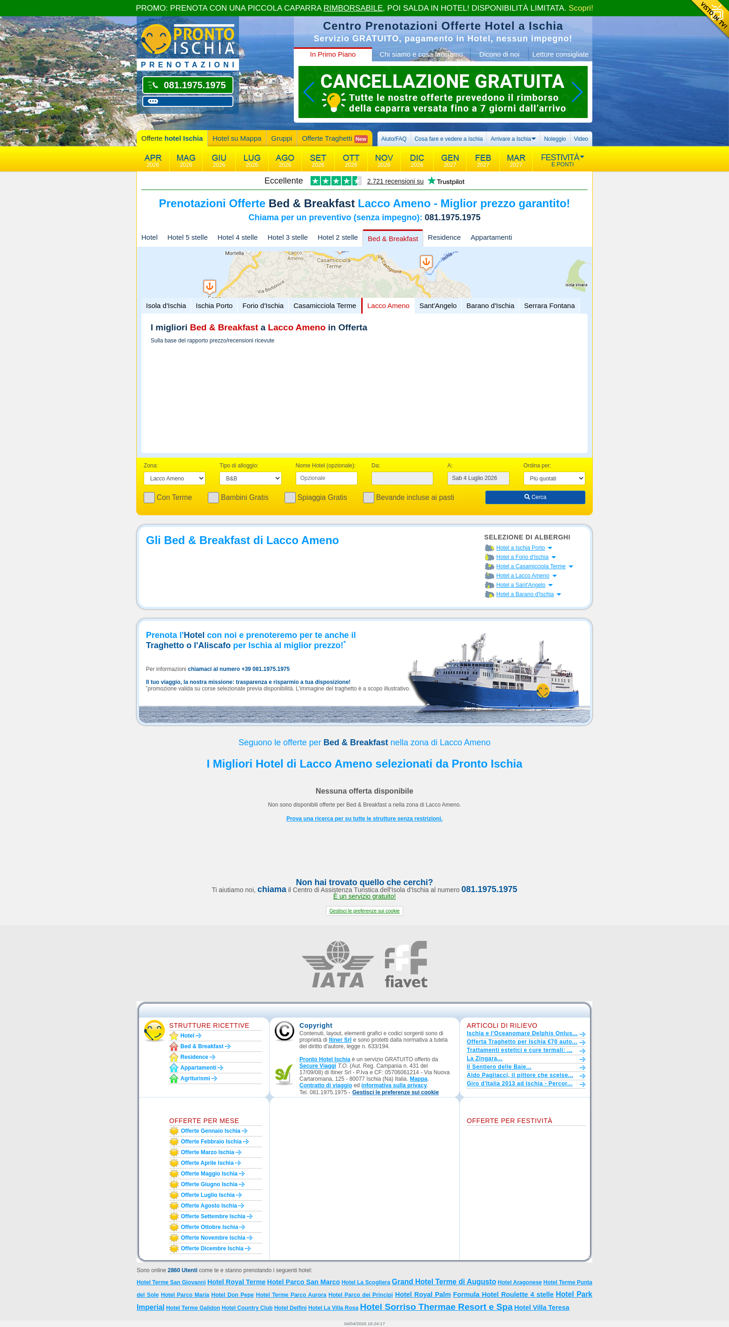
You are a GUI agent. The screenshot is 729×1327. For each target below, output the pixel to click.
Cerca (535, 497)
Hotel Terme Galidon (193, 1308)
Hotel (149, 237)
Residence (444, 237)
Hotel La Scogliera (366, 1282)
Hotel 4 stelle (238, 237)
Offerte (172, 138)
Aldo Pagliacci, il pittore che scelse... (520, 1075)
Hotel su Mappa (236, 138)
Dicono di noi (499, 54)
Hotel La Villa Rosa (333, 1308)
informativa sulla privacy (394, 1085)
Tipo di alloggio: (238, 465)
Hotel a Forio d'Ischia (523, 557)
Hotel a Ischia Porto (521, 548)
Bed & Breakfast (393, 239)
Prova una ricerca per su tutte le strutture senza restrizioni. (364, 818)
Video (581, 139)
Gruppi (281, 138)
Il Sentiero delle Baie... (499, 1067)
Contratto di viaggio (325, 1085)
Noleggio (555, 139)
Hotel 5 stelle (187, 237)
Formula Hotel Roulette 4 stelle (503, 1294)
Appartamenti (491, 237)
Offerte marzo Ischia (207, 1152)
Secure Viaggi (317, 1066)
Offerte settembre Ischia (213, 1216)
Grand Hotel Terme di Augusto (444, 1282)
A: (449, 465)
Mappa (418, 1079)
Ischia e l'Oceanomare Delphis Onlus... (522, 1033)
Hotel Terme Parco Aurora (291, 1295)
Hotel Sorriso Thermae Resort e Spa (436, 1307)
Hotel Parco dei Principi (360, 1295)
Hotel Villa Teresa (542, 1307)
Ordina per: (537, 465)
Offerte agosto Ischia (209, 1205)
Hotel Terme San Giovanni (171, 1282)
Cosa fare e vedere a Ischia (449, 139)
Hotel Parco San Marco (303, 1282)
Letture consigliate (560, 54)
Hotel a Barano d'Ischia (525, 594)
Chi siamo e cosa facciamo (421, 54)
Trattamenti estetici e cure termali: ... (519, 1050)
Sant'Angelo (438, 305)
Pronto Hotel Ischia (324, 1059)
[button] (364, 911)
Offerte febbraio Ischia (211, 1141)
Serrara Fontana (549, 305)
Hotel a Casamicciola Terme (531, 566)
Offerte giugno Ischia (209, 1184)
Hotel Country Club (247, 1308)
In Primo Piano (333, 54)
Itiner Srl (340, 1040)
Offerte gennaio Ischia (210, 1131)
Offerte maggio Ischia (209, 1173)
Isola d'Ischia (166, 305)
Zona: (151, 465)
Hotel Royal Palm (423, 1294)
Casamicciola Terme (324, 305)
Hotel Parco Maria (185, 1295)
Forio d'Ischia (263, 305)
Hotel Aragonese (520, 1282)
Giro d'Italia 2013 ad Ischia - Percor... (519, 1083)
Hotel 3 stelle (287, 237)
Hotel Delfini (290, 1308)
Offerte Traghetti (334, 138)
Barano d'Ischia (490, 305)
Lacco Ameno (388, 305)
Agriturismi (195, 1078)
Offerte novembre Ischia (213, 1238)
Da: (375, 465)
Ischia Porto (214, 305)
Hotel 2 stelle (338, 237)
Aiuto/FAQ (394, 139)
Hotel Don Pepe (233, 1295)
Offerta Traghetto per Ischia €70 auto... (522, 1041)
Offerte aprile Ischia (207, 1163)
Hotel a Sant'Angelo (521, 585)
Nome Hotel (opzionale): (326, 465)
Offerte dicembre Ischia (212, 1248)
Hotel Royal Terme (236, 1282)
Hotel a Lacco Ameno (523, 575)
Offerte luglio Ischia (208, 1195)
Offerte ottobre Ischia (209, 1227)
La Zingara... (485, 1058)
